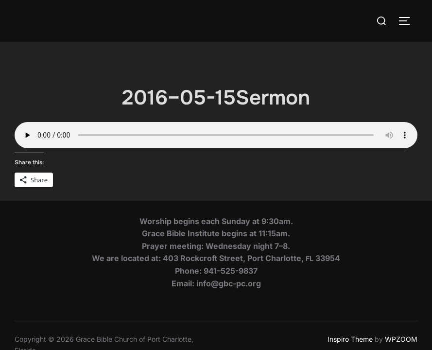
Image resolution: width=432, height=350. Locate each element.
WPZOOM (401, 297)
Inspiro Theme (350, 297)
